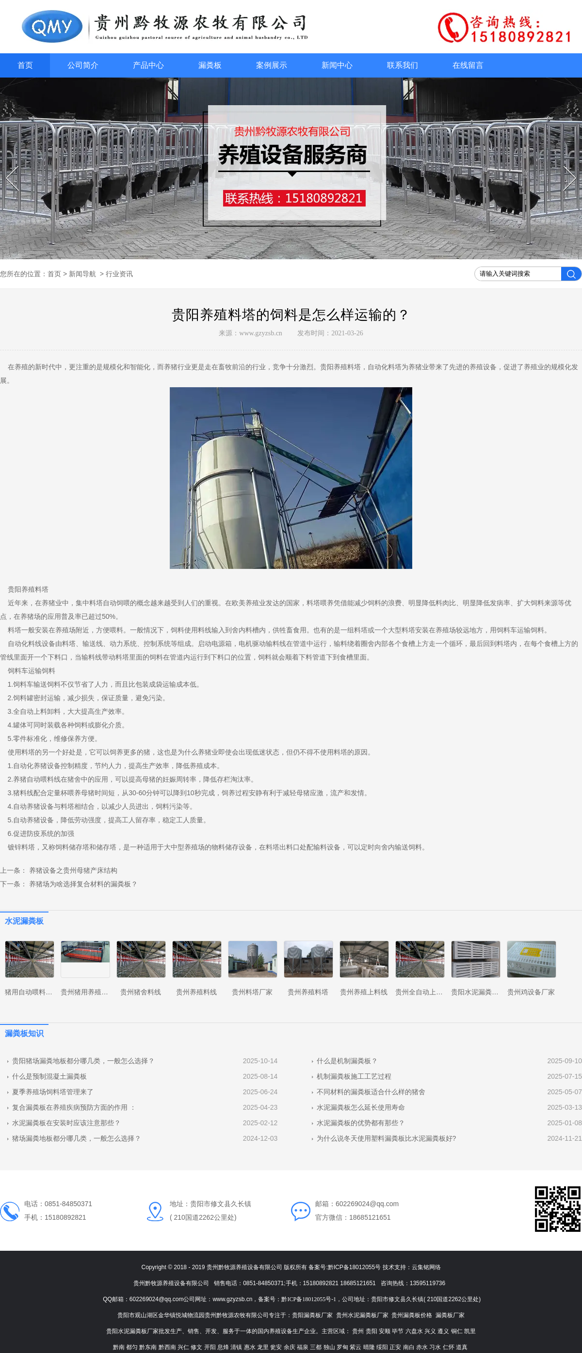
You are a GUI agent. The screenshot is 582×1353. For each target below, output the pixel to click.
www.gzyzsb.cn (260, 333)
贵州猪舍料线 (140, 992)
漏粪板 (210, 65)
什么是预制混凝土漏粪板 (49, 1076)
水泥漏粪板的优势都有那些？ (361, 1123)
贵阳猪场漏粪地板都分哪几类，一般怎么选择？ (83, 1061)
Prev (7, 166)
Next (565, 166)
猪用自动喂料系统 (32, 992)
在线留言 (468, 65)
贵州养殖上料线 (364, 992)
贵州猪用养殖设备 (88, 992)
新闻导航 (82, 274)
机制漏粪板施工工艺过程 (354, 1076)
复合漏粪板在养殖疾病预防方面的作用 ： (74, 1107)
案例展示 (271, 65)
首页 (25, 65)
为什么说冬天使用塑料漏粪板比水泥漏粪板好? (386, 1138)
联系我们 (402, 65)
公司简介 (82, 65)
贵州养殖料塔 (308, 992)
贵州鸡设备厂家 (531, 992)
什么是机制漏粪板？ (347, 1061)
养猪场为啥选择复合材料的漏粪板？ (82, 884)
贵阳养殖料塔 (340, 367)
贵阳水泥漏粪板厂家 (481, 992)
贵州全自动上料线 (422, 992)
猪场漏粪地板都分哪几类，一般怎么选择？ (76, 1138)
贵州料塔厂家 (252, 992)
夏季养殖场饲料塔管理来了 (53, 1092)
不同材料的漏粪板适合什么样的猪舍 (371, 1092)
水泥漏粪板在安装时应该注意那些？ (66, 1123)
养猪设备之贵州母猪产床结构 (72, 870)
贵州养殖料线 (196, 992)
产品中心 (148, 65)
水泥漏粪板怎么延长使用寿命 (361, 1107)
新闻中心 (337, 65)
